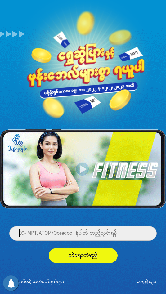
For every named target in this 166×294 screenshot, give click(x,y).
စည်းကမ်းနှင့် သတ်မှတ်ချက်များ (36, 281)
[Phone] (83, 233)
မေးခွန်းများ (147, 281)
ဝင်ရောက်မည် (83, 255)
